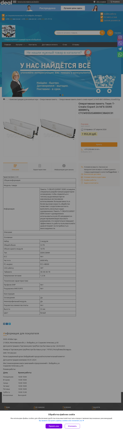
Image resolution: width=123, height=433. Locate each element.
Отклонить (72, 426)
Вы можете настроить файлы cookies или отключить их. (60, 421)
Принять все (54, 426)
